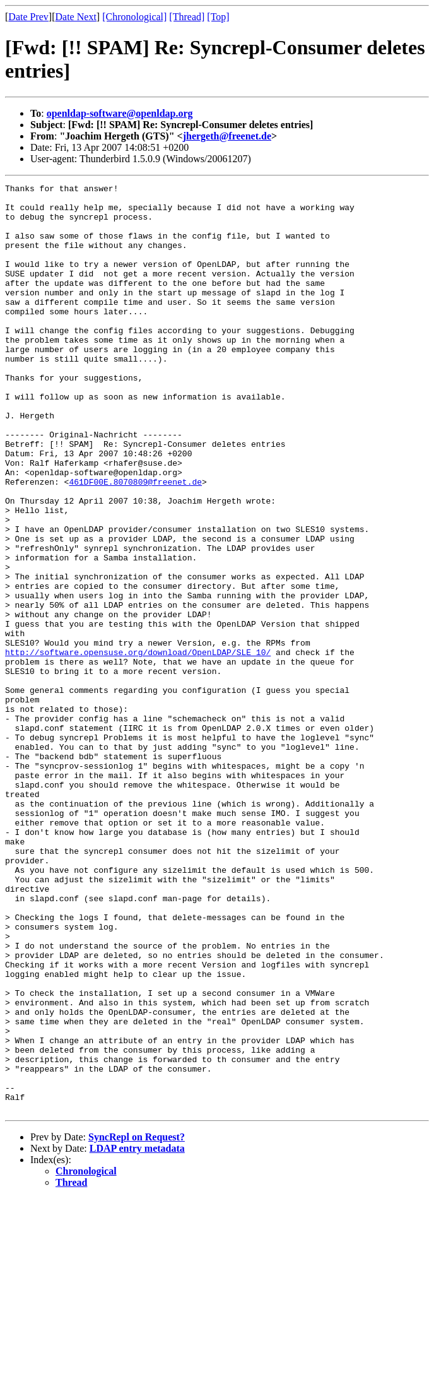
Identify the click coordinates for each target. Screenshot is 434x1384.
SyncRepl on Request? (136, 1322)
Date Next (76, 16)
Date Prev (28, 16)
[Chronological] (134, 16)
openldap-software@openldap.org (120, 113)
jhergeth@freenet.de (227, 136)
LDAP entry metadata (137, 1333)
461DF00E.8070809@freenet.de (135, 542)
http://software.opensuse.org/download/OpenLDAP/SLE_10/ (138, 746)
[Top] (218, 16)
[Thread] (186, 16)
